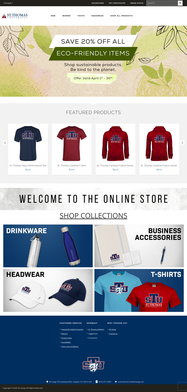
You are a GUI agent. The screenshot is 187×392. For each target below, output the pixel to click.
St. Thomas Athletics (96, 329)
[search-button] (180, 3)
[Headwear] (97, 16)
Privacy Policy (66, 338)
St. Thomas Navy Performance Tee (28, 165)
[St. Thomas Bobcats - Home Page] (14, 15)
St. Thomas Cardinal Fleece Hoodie (116, 165)
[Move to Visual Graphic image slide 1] (87, 92)
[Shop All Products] (122, 16)
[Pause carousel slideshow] (101, 93)
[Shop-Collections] (93, 215)
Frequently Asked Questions (72, 329)
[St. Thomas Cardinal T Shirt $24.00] (71, 143)
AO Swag (112, 329)
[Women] (66, 16)
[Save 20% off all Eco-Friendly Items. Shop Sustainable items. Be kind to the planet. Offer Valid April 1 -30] (93, 61)
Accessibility (66, 342)
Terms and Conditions (70, 346)
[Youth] (81, 16)
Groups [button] (7, 3)
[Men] (53, 16)
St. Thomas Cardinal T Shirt (71, 165)
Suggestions (93, 333)
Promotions (93, 338)
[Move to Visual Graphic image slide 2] (92, 92)
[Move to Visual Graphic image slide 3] (97, 92)
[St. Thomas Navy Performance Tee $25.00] (28, 143)
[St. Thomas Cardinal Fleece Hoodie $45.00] (115, 143)
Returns (64, 333)
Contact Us (113, 333)
